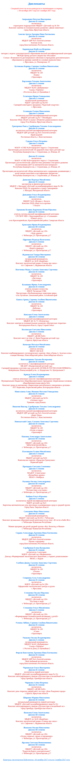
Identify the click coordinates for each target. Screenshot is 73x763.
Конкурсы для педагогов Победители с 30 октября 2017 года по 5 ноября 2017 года (36, 760)
